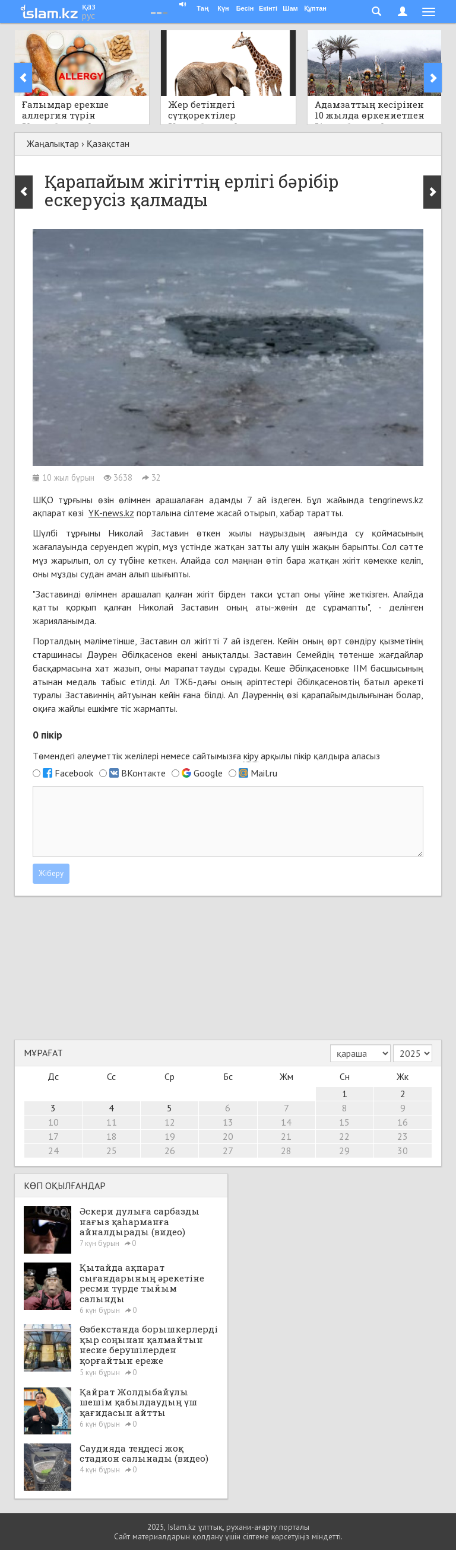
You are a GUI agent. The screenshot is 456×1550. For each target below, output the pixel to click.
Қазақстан (108, 143)
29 (344, 1150)
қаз (89, 6)
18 (111, 1136)
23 (402, 1136)
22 (344, 1136)
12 (169, 1122)
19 (169, 1136)
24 (53, 1150)
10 (53, 1122)
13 (228, 1122)
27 (228, 1150)
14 (286, 1122)
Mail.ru (264, 773)
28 (286, 1150)
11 (111, 1122)
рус (88, 15)
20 (228, 1136)
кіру (250, 756)
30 (402, 1150)
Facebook (74, 773)
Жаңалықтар (53, 143)
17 (53, 1136)
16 (402, 1122)
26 (169, 1150)
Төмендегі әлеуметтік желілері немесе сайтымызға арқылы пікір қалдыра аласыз (206, 756)
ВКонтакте (143, 773)
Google (208, 773)
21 (286, 1136)
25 (111, 1150)
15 (344, 1122)
